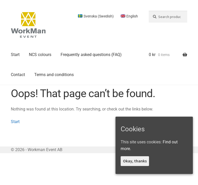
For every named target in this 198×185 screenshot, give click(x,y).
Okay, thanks (135, 160)
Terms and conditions (54, 74)
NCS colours (40, 54)
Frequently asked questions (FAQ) (91, 54)
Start (15, 54)
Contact (18, 74)
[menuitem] (96, 16)
